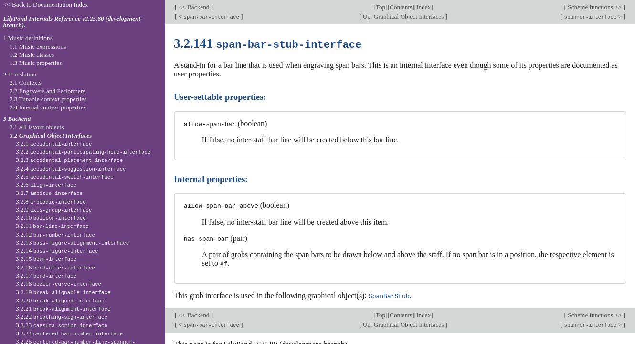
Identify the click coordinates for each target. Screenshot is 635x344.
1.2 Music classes (32, 54)
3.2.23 (61, 325)
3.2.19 (63, 292)
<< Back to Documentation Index (45, 4)
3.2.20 (60, 300)
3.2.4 (71, 168)
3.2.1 (54, 143)
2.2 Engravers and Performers (47, 91)
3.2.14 (57, 250)
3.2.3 (69, 159)
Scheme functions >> (595, 7)
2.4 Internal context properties (48, 107)
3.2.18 (58, 283)
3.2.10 (50, 217)
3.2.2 (83, 151)
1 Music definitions (28, 38)
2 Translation (20, 74)
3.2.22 (61, 316)
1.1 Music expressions (38, 46)
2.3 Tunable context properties (48, 99)
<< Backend (194, 7)
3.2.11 (52, 225)
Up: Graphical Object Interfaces (403, 16)
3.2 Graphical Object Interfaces (51, 135)
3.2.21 (63, 308)
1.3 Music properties (36, 62)
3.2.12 (55, 234)
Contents (401, 7)
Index (423, 7)
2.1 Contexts (26, 82)
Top (380, 7)
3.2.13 (72, 242)
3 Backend (17, 118)
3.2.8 (50, 201)
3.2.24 (69, 333)
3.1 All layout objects (37, 126)
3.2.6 (46, 184)
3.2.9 (54, 209)
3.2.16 (55, 267)
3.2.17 (46, 275)
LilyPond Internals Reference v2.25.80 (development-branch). (73, 22)
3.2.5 (65, 176)
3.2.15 (46, 258)
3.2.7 (49, 192)
